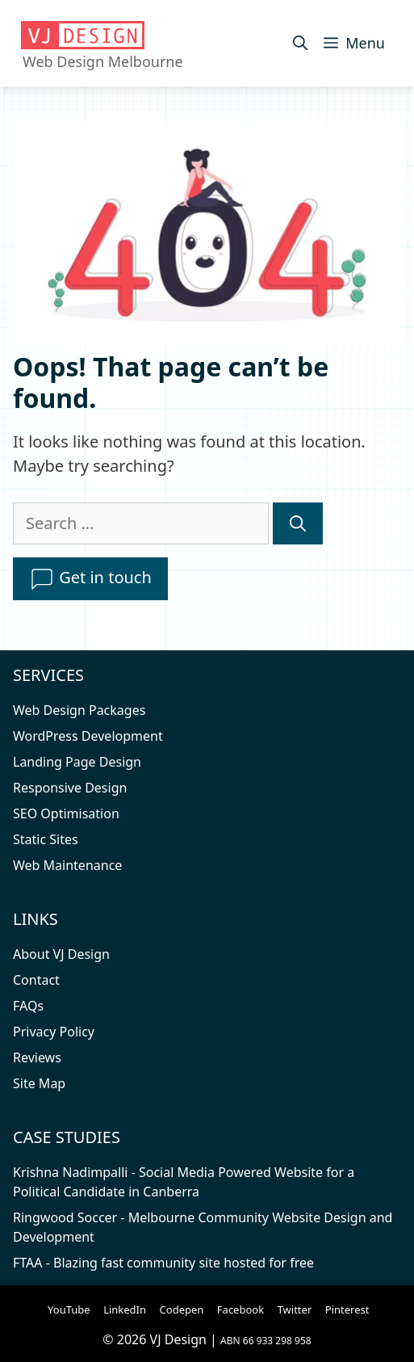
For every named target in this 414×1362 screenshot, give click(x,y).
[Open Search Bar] (300, 43)
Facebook (240, 1309)
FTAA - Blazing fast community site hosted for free (163, 1263)
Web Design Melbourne (103, 61)
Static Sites (45, 839)
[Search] (298, 523)
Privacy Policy (53, 1031)
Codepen (182, 1309)
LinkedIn (124, 1309)
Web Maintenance (67, 865)
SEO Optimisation (66, 813)
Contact (36, 980)
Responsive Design (70, 788)
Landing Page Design (77, 762)
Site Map (39, 1083)
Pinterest (347, 1309)
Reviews (37, 1057)
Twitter (295, 1309)
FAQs (28, 1006)
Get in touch (90, 579)
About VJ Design (61, 954)
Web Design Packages (79, 710)
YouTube (69, 1309)
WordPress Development (88, 736)
